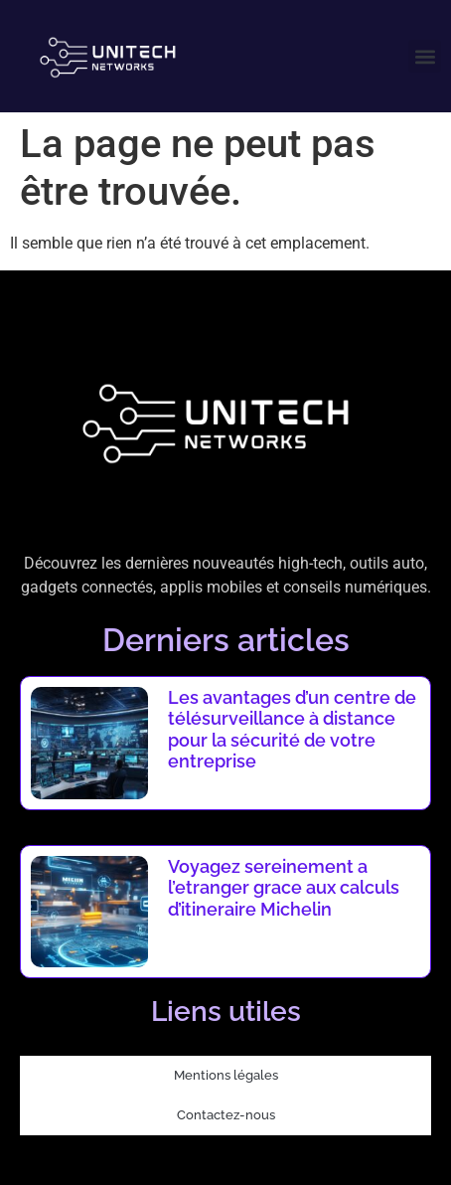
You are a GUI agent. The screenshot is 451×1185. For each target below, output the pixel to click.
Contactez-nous (226, 1114)
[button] (424, 56)
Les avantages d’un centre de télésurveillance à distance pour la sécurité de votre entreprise (292, 729)
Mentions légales (226, 1075)
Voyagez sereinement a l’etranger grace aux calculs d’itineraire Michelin (283, 888)
